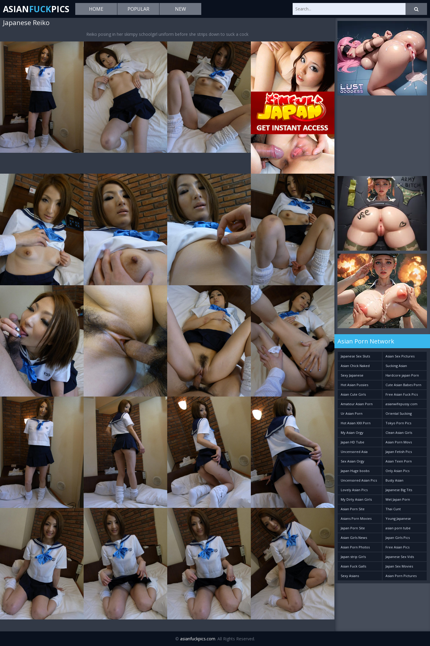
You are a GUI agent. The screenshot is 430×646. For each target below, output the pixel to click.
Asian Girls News (354, 537)
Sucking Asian (396, 365)
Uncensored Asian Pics (359, 480)
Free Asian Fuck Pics (402, 394)
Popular (138, 9)
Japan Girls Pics (398, 537)
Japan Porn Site (353, 528)
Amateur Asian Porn (357, 404)
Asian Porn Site (353, 509)
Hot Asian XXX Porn (356, 423)
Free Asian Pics (397, 547)
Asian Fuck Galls (353, 566)
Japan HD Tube (352, 442)
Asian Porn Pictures (401, 575)
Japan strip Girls (353, 556)
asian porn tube (398, 528)
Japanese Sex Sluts (355, 356)
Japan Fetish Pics (399, 451)
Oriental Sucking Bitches (399, 414)
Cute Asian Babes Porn (403, 385)
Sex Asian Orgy (352, 461)
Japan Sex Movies (399, 566)
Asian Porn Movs (399, 442)
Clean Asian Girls (399, 432)
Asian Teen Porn (399, 461)
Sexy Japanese (352, 375)
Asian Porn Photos (355, 547)
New (180, 9)
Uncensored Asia (354, 451)
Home (96, 9)
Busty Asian (394, 480)
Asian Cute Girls (353, 394)
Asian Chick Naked (355, 365)
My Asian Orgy (352, 432)
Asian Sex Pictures (400, 356)
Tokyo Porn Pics (398, 423)
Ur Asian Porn (352, 413)
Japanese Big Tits (399, 490)
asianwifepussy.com (401, 404)
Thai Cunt (393, 509)
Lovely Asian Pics (354, 490)
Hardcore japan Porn (402, 375)
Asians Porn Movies (356, 518)
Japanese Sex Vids (400, 556)
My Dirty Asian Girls (356, 499)
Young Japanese (398, 518)
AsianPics (36, 9)
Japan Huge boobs (355, 470)
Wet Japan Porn (398, 499)
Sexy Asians (350, 575)
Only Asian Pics (397, 470)
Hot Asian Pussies (354, 385)
